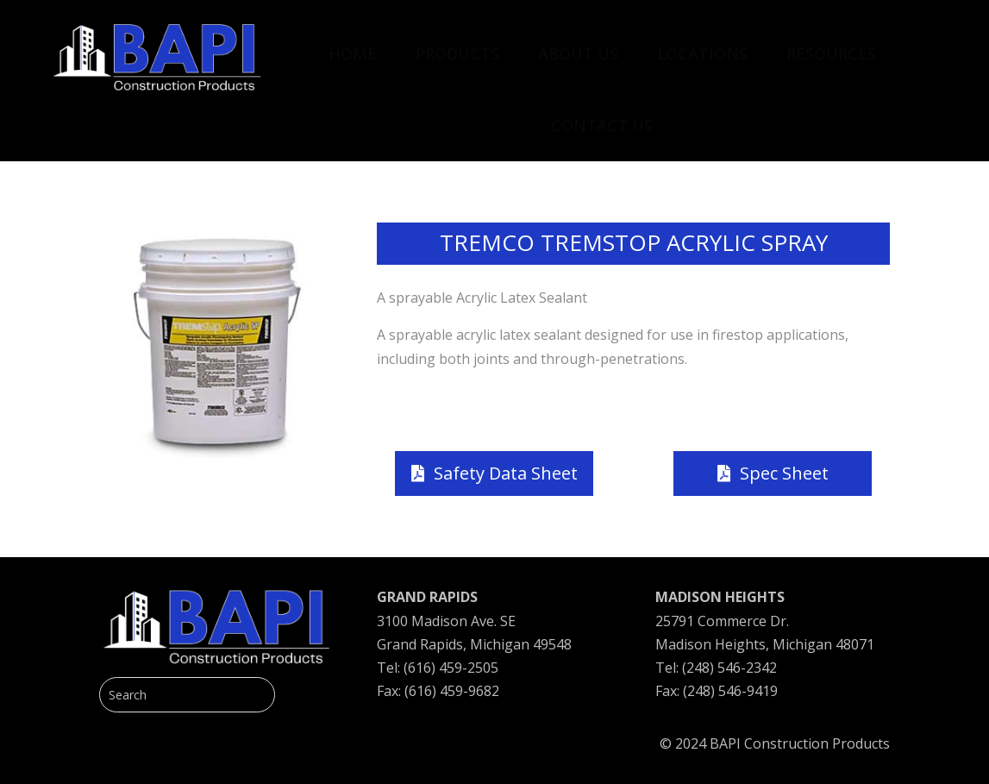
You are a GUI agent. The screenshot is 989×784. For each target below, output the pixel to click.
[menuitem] (352, 45)
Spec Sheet (784, 473)
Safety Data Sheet (506, 473)
